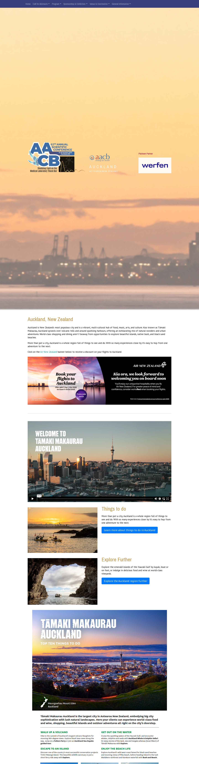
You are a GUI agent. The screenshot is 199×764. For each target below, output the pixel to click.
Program (55, 3)
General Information (120, 3)
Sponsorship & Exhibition (74, 3)
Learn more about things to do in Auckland (129, 530)
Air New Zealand (49, 351)
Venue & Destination (99, 3)
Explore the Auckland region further (125, 581)
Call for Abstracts (40, 3)
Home (28, 3)
